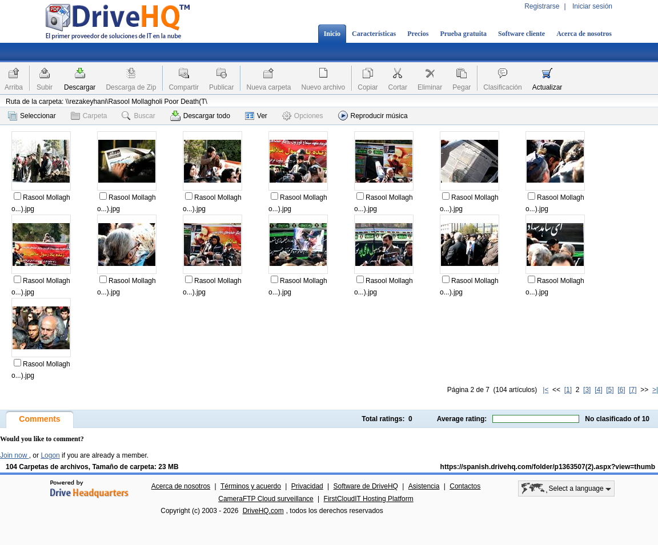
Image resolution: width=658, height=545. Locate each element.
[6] (621, 390)
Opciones (302, 115)
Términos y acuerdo (250, 486)
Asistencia (424, 486)
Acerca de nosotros (584, 34)
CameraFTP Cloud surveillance (266, 499)
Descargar (79, 87)
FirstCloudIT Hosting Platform (369, 499)
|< (545, 390)
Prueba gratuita (463, 34)
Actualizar (547, 87)
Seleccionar (32, 115)
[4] (598, 390)
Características (374, 34)
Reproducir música (373, 115)
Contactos (465, 486)
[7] (632, 390)
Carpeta (89, 116)
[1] (568, 390)
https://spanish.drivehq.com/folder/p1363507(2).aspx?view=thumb (547, 467)
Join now (14, 455)
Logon (50, 455)
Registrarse (541, 6)
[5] (609, 390)
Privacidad (307, 486)
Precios (417, 34)
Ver (256, 116)
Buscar (138, 115)
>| (655, 390)
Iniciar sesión (592, 6)
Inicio (332, 34)
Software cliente (521, 34)
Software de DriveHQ (366, 486)
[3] (587, 390)
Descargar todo (200, 116)
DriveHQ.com (263, 511)
